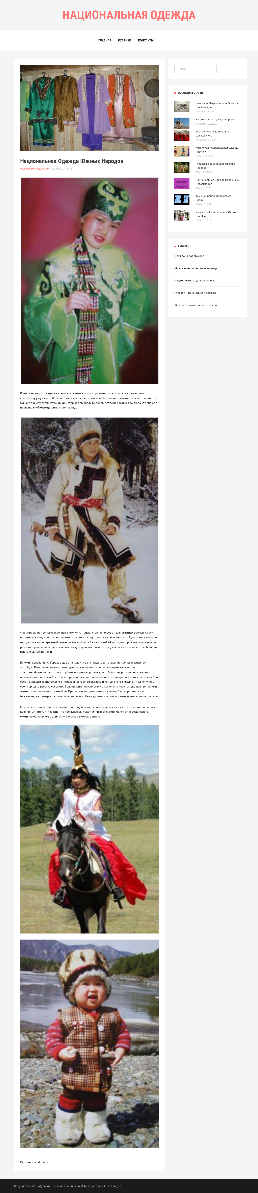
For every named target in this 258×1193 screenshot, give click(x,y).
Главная (104, 40)
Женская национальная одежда (195, 305)
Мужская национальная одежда (195, 268)
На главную (113, 1186)
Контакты (146, 40)
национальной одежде (35, 407)
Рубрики (124, 40)
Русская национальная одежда (195, 292)
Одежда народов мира (35, 168)
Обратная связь (93, 1186)
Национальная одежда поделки (195, 280)
